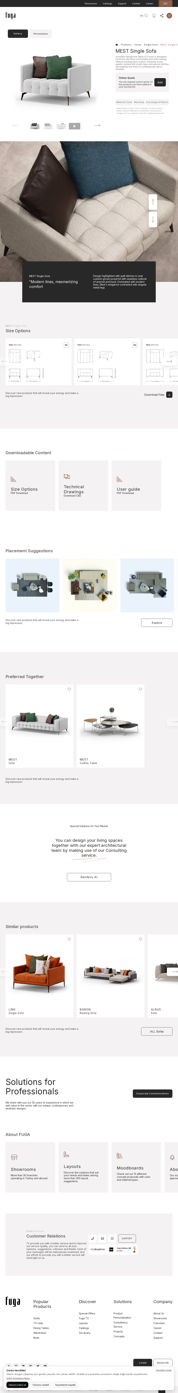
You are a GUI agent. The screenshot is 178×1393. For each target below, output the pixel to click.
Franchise (159, 1323)
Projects (67, 16)
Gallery (18, 33)
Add (160, 82)
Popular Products (42, 1304)
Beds (36, 1337)
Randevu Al (89, 877)
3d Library (84, 1332)
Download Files (158, 395)
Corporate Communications (152, 1093)
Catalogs (107, 3)
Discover (80, 16)
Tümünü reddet (40, 1384)
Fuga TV (84, 1318)
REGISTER (163, 1363)
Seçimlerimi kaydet (65, 1384)
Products (53, 16)
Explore (157, 622)
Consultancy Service (115, 16)
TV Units (38, 1323)
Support (122, 3)
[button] (92, 125)
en (165, 3)
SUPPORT (127, 1238)
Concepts (119, 1336)
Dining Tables (41, 1328)
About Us (158, 1313)
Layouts (83, 1323)
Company (94, 16)
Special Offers (87, 1313)
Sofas (137, 44)
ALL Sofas (157, 1031)
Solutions (123, 1301)
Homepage (38, 16)
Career (149, 3)
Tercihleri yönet (164, 1370)
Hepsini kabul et (17, 1384)
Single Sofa (151, 44)
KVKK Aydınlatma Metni (18, 1378)
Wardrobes (39, 1332)
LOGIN (143, 1363)
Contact (136, 3)
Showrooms (91, 3)
